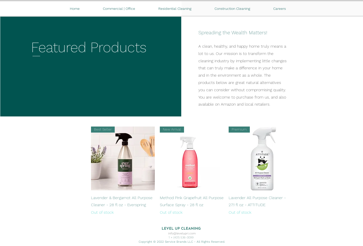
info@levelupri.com (182, 233)
